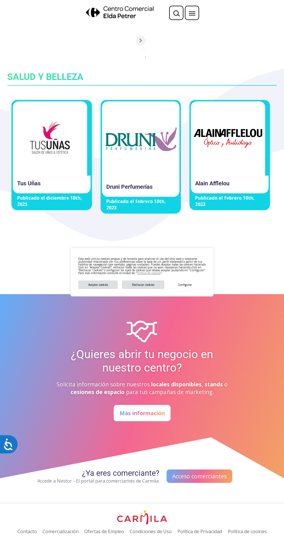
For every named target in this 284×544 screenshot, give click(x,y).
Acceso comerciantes (199, 476)
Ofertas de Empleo (104, 531)
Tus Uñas (29, 183)
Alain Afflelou (212, 183)
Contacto (27, 531)
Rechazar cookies (143, 285)
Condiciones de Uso (151, 531)
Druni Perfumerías (129, 186)
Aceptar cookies (98, 285)
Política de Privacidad (199, 531)
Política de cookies (149, 273)
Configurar (185, 285)
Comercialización (61, 531)
